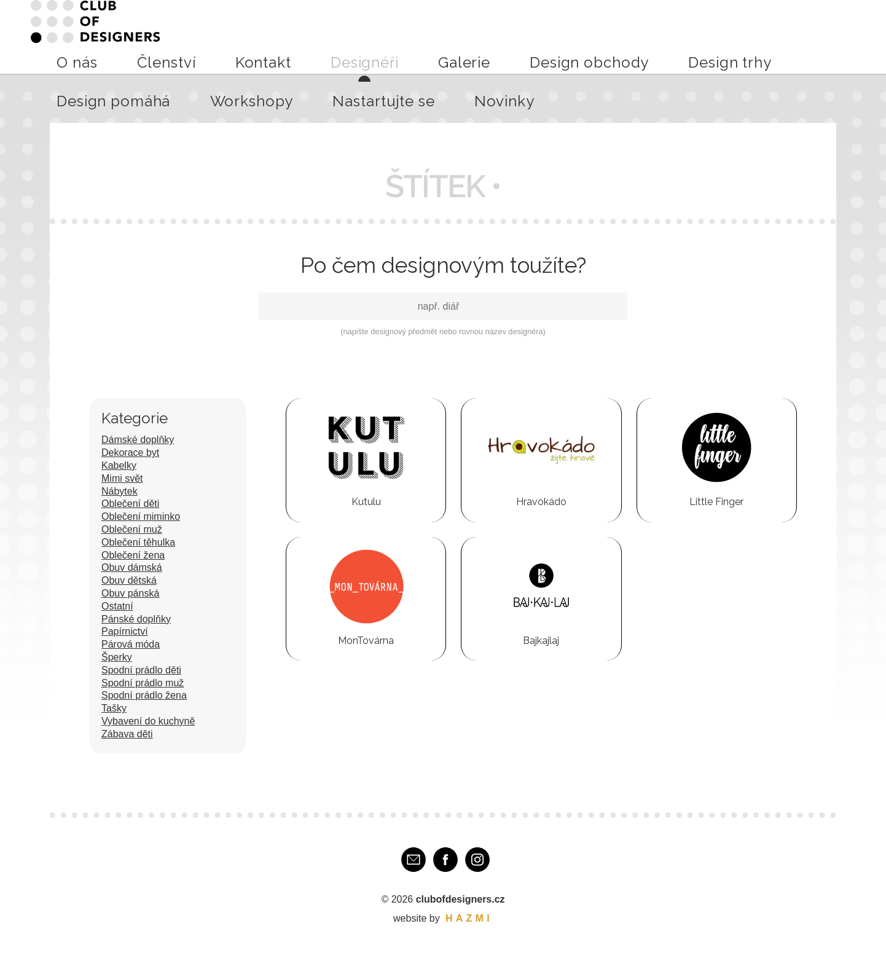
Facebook (445, 859)
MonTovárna (366, 640)
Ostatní (117, 606)
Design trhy (565, 36)
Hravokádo (541, 502)
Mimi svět (122, 478)
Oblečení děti (130, 503)
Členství (282, 36)
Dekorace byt (130, 452)
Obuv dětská (129, 580)
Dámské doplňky (137, 439)
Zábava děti (127, 734)
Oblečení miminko (140, 516)
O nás (240, 36)
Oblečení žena (133, 555)
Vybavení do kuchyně (148, 721)
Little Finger (716, 502)
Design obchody (491, 36)
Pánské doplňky (136, 619)
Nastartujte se (777, 36)
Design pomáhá (637, 36)
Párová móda (130, 644)
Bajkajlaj (541, 640)
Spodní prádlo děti (141, 670)
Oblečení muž (131, 529)
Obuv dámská (131, 567)
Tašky (114, 708)
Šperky (116, 657)
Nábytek (119, 491)
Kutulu (366, 502)
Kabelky (118, 465)
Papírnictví (124, 631)
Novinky (837, 36)
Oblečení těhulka (138, 542)
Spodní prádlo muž (142, 683)
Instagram (477, 859)
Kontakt (329, 36)
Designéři (379, 36)
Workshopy (709, 36)
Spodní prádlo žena (144, 695)
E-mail (413, 859)
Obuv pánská (130, 593)
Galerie (427, 36)
